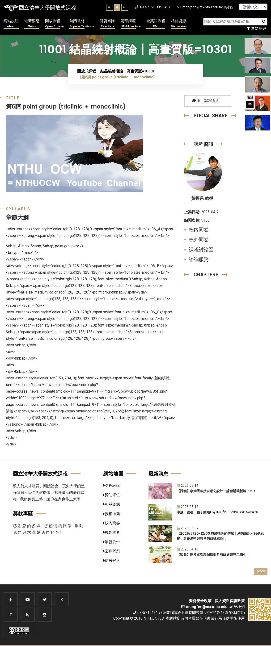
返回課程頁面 (206, 100)
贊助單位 (111, 495)
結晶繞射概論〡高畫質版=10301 (127, 71)
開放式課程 (86, 71)
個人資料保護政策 (230, 601)
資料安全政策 (200, 601)
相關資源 (178, 24)
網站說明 (11, 24)
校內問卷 (199, 229)
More (260, 571)
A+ (125, 7)
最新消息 (31, 24)
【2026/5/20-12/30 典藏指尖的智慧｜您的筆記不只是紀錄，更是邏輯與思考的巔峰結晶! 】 (220, 536)
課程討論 (111, 485)
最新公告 (111, 542)
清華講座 (131, 24)
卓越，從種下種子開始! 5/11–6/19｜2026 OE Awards (218, 512)
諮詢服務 (199, 259)
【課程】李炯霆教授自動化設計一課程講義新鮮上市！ (216, 491)
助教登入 (111, 560)
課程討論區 (201, 249)
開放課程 (54, 24)
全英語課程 (155, 24)
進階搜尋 (256, 28)
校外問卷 (199, 239)
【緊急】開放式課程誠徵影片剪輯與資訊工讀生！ (213, 554)
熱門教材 (81, 24)
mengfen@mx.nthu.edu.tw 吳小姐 (205, 7)
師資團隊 (107, 24)
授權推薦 (111, 514)
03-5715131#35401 (152, 7)
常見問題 (111, 551)
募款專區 (23, 513)
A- (109, 7)
